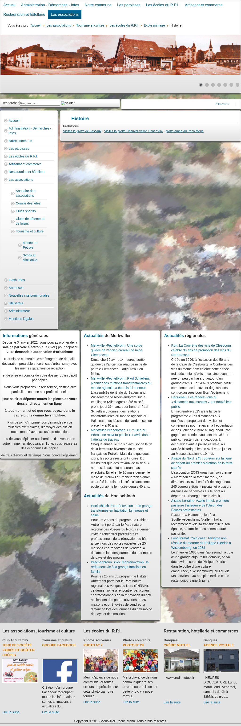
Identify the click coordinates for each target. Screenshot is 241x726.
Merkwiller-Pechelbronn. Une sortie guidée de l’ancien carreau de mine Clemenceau (116, 350)
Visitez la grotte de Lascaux (82, 131)
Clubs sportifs (26, 211)
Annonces (16, 288)
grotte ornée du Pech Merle (184, 131)
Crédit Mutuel (177, 645)
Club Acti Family (15, 640)
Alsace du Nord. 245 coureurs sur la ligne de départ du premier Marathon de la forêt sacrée (201, 463)
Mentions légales (21, 319)
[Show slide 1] (201, 85)
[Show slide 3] (213, 85)
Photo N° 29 (133, 645)
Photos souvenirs (97, 640)
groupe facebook (59, 645)
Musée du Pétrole (30, 245)
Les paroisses (129, 5)
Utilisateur (16, 303)
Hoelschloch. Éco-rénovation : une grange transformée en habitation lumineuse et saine (121, 510)
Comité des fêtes (28, 203)
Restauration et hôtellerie (24, 14)
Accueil (9, 5)
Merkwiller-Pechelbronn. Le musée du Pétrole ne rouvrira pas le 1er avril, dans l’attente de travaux (120, 434)
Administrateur (19, 311)
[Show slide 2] (207, 85)
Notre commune (98, 5)
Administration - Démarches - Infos (50, 5)
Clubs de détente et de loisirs (30, 221)
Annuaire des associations (25, 193)
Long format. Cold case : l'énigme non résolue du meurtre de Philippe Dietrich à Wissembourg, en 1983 (201, 542)
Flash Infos (17, 280)
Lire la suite (10, 712)
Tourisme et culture (30, 231)
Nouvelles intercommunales (29, 295)
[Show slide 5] (225, 85)
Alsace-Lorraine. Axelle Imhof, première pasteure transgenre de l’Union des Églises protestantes (200, 505)
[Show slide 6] (231, 85)
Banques (171, 640)
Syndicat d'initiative (30, 257)
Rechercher (10, 103)
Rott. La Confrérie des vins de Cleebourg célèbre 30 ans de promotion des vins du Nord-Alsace (201, 350)
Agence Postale (219, 645)
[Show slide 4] (219, 85)
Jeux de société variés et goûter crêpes (18, 650)
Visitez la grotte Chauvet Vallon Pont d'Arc (133, 131)
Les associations (65, 14)
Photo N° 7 (92, 645)
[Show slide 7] (237, 85)
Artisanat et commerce (204, 5)
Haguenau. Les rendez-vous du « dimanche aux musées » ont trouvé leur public (201, 401)
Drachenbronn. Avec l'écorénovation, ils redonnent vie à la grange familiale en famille (120, 566)
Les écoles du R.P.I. (162, 5)
